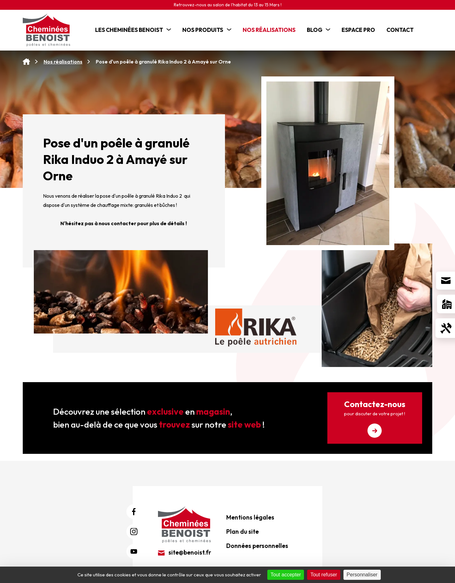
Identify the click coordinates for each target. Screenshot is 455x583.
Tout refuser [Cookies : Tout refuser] (323, 574)
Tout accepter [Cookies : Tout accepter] (285, 574)
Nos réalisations (63, 61)
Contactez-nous (374, 418)
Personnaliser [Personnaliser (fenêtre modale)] (362, 574)
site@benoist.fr (184, 552)
